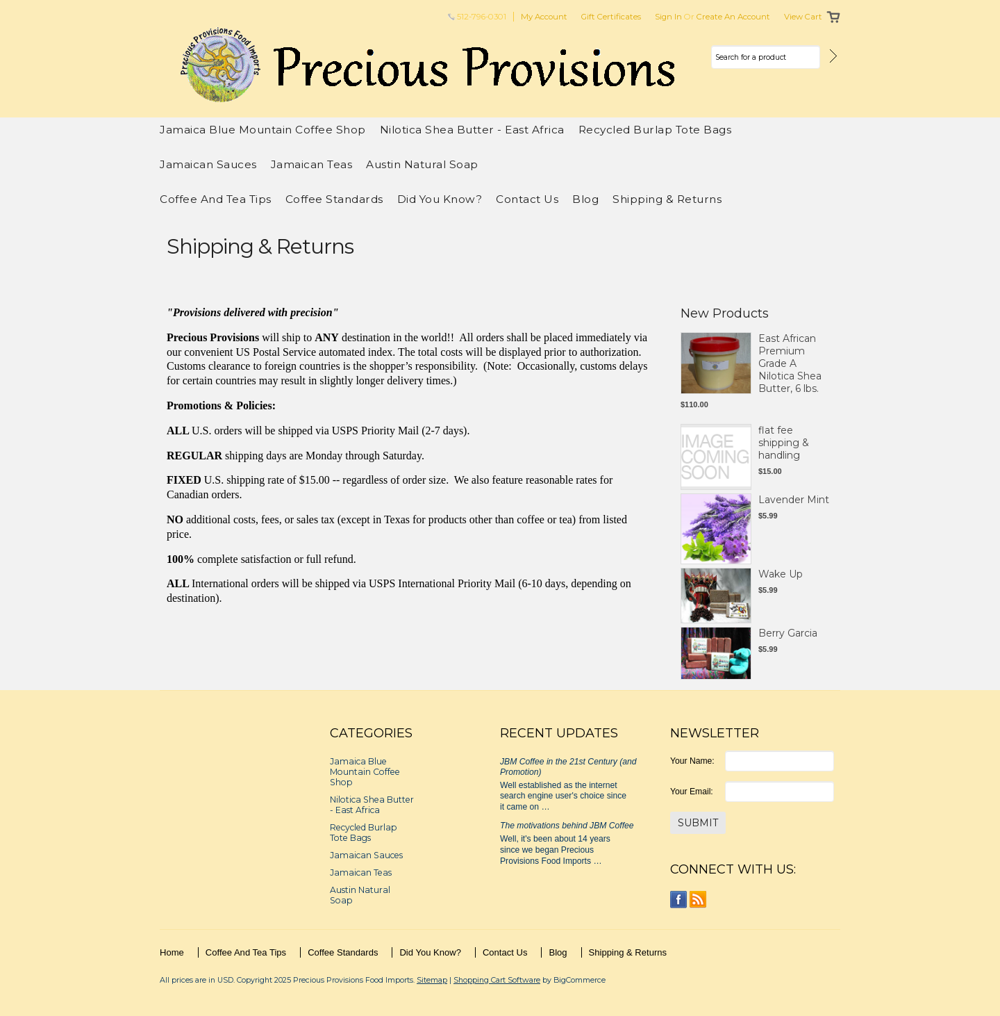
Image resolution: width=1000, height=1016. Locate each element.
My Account (544, 17)
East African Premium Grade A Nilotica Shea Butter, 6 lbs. (790, 363)
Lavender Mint (793, 499)
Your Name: (692, 761)
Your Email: (691, 791)
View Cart (803, 17)
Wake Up (780, 574)
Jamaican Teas (312, 164)
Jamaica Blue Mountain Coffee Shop (263, 129)
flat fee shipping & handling (783, 442)
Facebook (679, 899)
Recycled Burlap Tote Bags (655, 129)
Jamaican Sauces (208, 164)
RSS (698, 899)
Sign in (668, 17)
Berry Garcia (787, 633)
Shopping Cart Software (496, 980)
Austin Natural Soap (422, 164)
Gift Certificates (611, 17)
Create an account (733, 17)
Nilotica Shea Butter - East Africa (472, 129)
